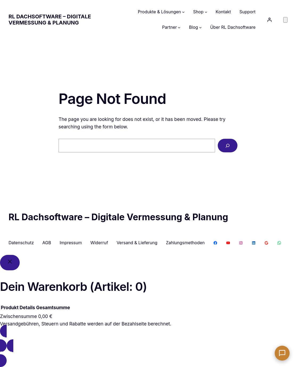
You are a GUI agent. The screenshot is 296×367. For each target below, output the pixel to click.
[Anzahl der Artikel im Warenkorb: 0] (285, 20)
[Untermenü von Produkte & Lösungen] (183, 12)
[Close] (10, 263)
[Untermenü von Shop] (206, 12)
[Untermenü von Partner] (179, 27)
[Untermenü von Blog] (200, 27)
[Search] (227, 145)
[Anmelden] (269, 19)
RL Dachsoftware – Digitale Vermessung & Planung (50, 19)
